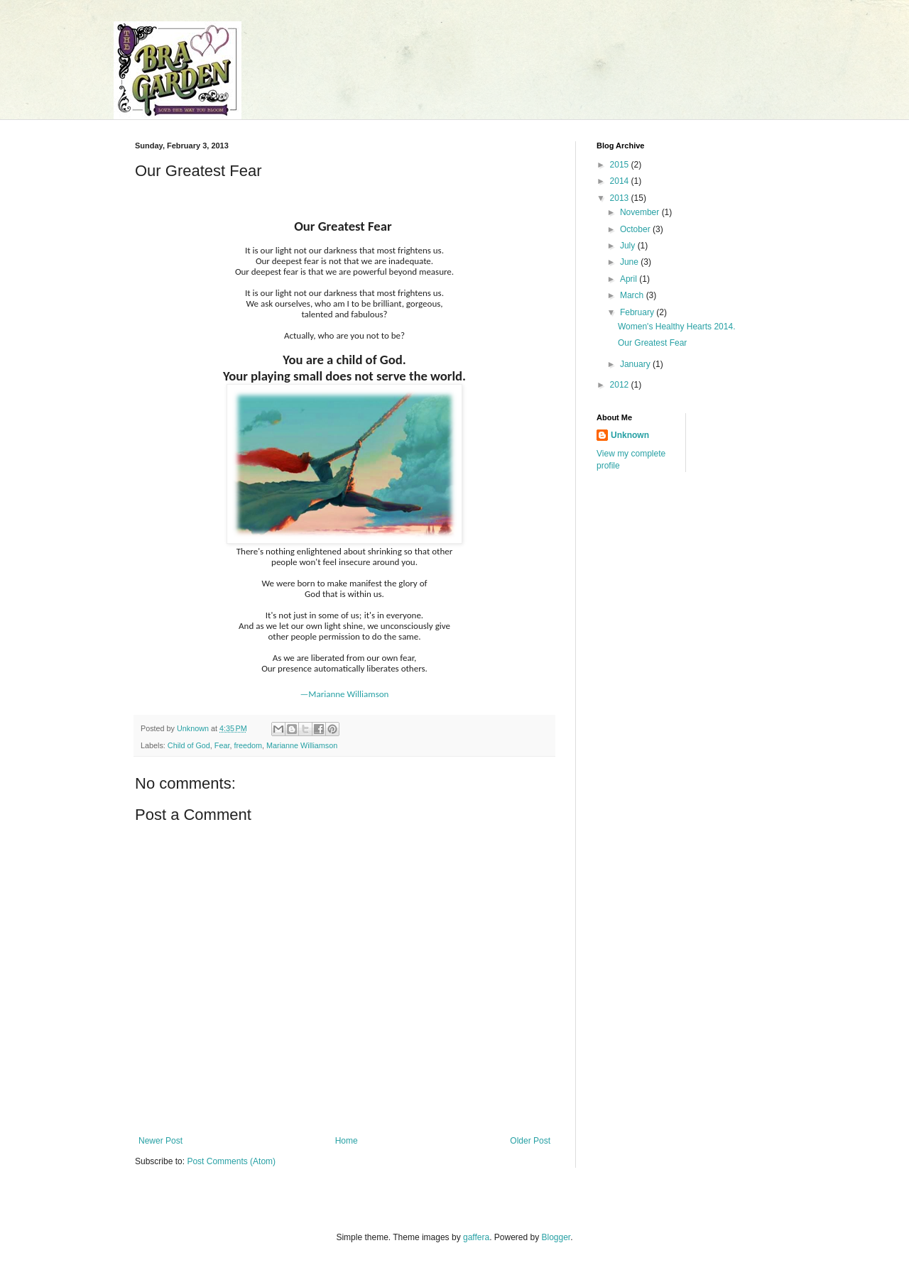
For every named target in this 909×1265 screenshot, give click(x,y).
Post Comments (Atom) (231, 1161)
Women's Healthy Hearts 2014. (676, 327)
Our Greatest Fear (652, 343)
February (638, 312)
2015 (620, 165)
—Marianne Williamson (344, 694)
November (641, 212)
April (629, 279)
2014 (620, 181)
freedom (248, 745)
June (630, 262)
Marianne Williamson (301, 745)
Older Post (530, 1141)
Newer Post (160, 1141)
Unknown (630, 435)
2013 (620, 198)
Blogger (556, 1237)
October (636, 229)
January (636, 364)
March (633, 295)
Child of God (189, 745)
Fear (222, 745)
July (629, 246)
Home (346, 1141)
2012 (620, 385)
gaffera (476, 1237)
